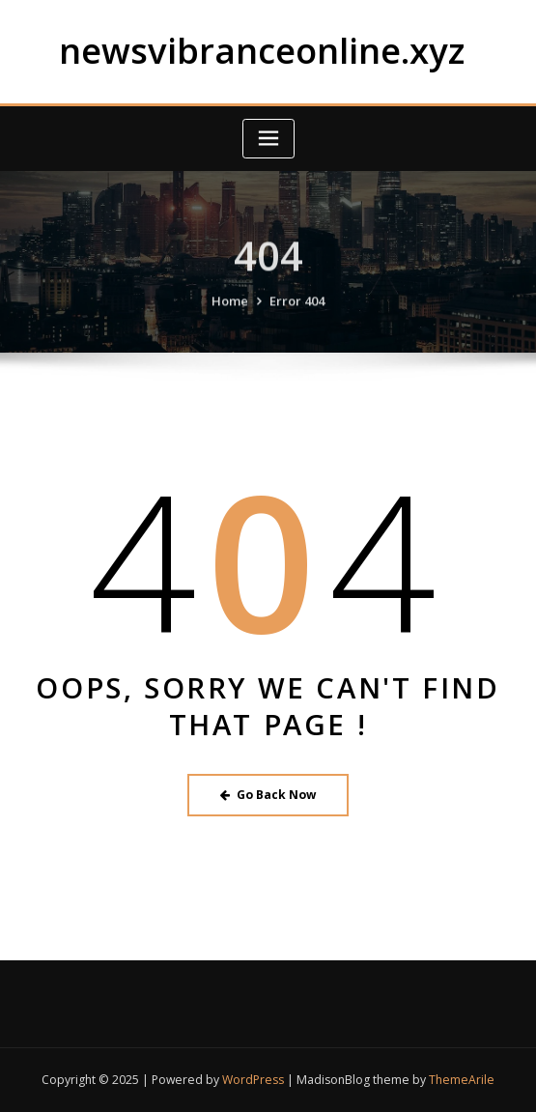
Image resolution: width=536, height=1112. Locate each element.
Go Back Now (268, 794)
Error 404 (296, 312)
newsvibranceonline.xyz (262, 50)
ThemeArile (461, 1079)
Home (230, 312)
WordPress (253, 1079)
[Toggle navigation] (268, 138)
